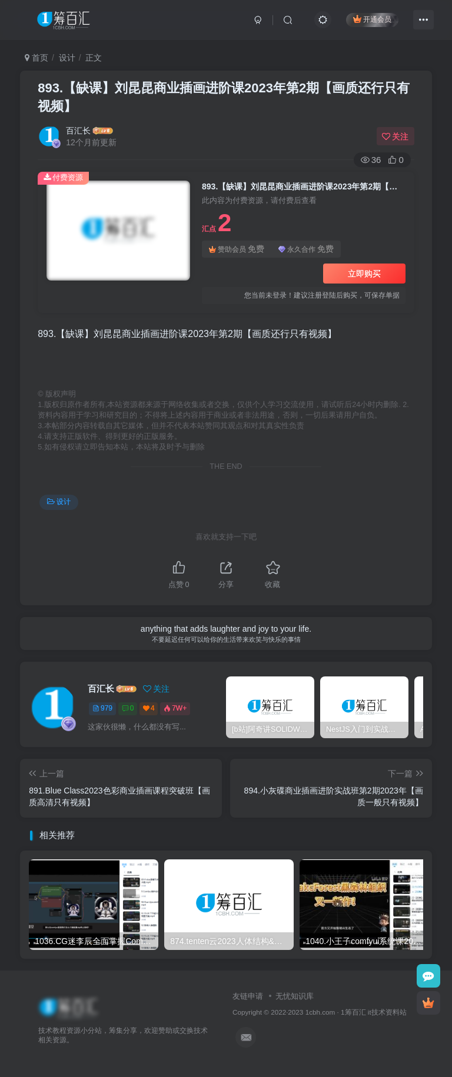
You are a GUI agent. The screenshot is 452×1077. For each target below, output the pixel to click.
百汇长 (78, 130)
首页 (36, 57)
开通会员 (372, 19)
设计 (67, 57)
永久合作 (306, 249)
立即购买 (364, 273)
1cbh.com (320, 1012)
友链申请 (247, 996)
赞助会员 (236, 249)
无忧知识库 (294, 996)
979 (102, 708)
